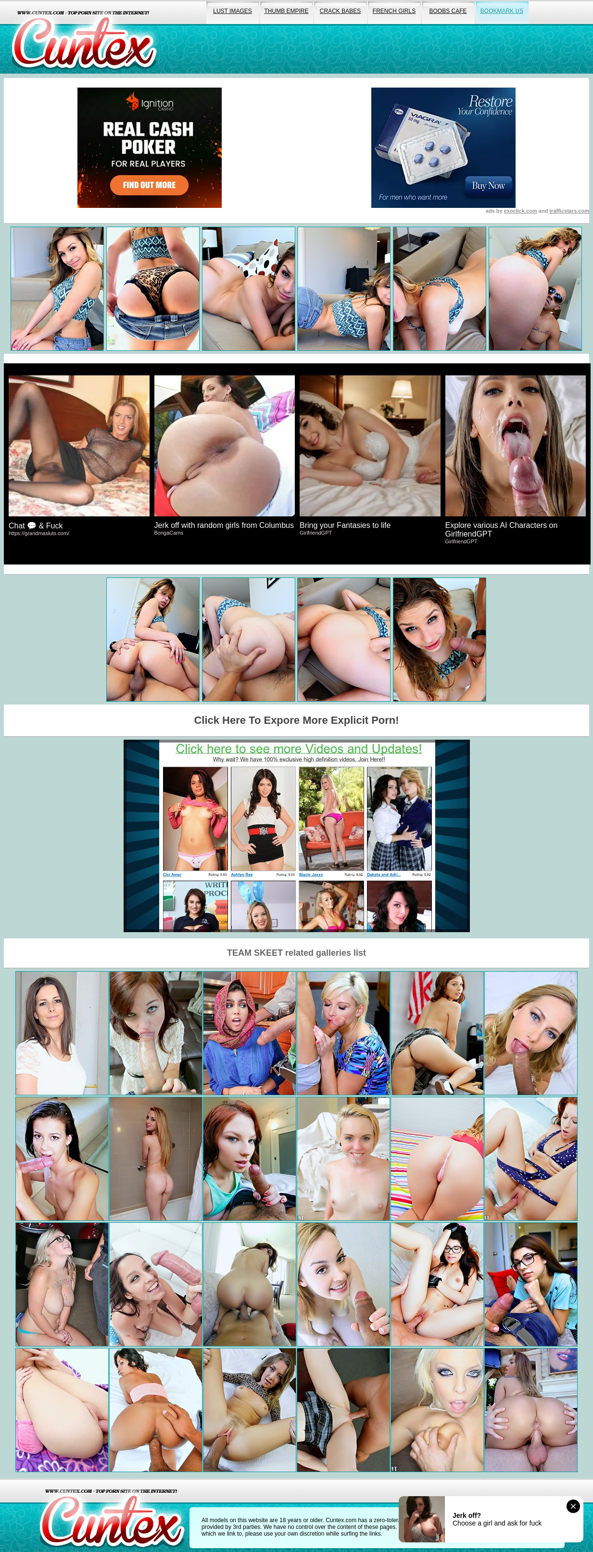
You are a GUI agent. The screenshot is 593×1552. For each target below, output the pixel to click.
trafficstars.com (569, 211)
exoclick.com (520, 211)
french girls (394, 11)
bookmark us (501, 11)
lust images (232, 11)
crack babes (340, 11)
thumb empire (286, 11)
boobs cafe (448, 11)
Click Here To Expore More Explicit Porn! (296, 720)
